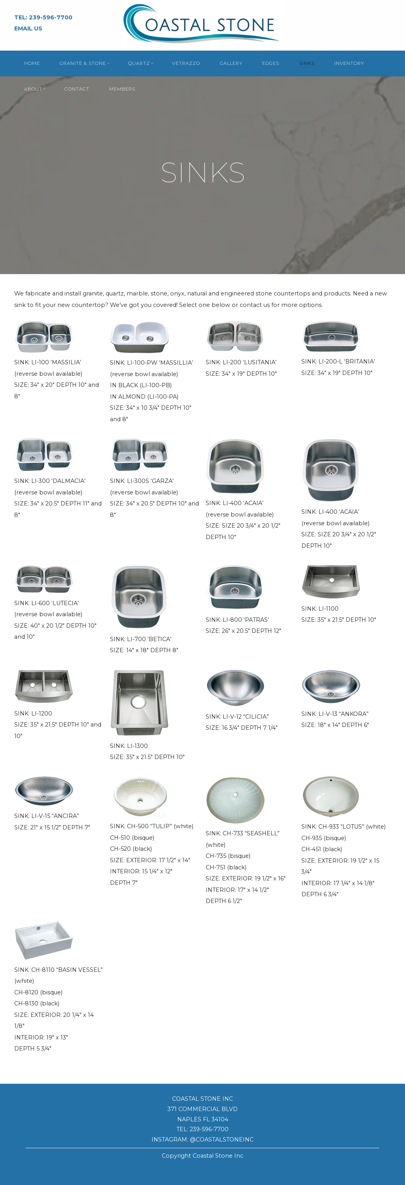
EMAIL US (28, 28)
